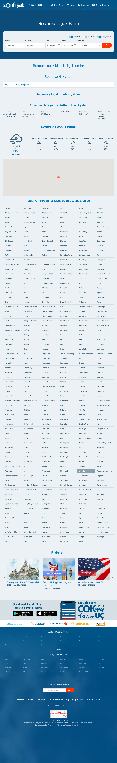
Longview (100, 391)
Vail (43, 293)
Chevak (99, 264)
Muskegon (9, 424)
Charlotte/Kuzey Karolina (50, 264)
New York (45, 429)
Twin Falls (100, 518)
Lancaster (45, 382)
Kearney (63, 368)
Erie (6, 302)
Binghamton (9, 241)
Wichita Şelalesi (102, 532)
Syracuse (63, 509)
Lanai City (27, 382)
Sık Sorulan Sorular (56, 700)
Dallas (7, 283)
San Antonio (83, 480)
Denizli (100, 664)
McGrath (63, 405)
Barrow (44, 523)
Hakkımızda (41, 700)
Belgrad (63, 637)
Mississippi (45, 279)
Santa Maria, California (13, 490)
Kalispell (81, 363)
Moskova (82, 641)
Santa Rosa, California (31, 490)
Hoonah (26, 344)
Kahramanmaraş (85, 672)
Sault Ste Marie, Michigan (87, 490)
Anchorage (83, 218)
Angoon (99, 218)
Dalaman (82, 664)
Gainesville (82, 316)
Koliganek (27, 377)
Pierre (44, 452)
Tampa (7, 513)
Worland (63, 537)
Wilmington (46, 537)
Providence (46, 462)
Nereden (8, 41)
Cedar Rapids (83, 260)
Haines (81, 330)
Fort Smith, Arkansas (104, 311)
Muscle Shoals (102, 419)
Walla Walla (46, 527)
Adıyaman (26, 660)
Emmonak (100, 297)
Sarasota (63, 490)
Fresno (26, 316)
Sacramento (83, 476)
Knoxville (100, 372)
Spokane (100, 499)
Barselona (45, 637)
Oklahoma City (47, 438)
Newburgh (82, 429)
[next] (111, 577)
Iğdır (24, 672)
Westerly (45, 532)
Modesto (82, 415)
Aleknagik (63, 213)
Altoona (26, 218)
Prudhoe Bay (65, 283)
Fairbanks (82, 302)
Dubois (99, 288)
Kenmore (82, 368)
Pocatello (8, 457)
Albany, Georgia (29, 213)
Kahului (8, 363)
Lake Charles (10, 382)
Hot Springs (46, 344)
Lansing (63, 382)
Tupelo (81, 518)
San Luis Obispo (66, 485)
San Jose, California (31, 485)
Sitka (43, 499)
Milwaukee (101, 410)
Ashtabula (9, 227)
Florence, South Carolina (87, 307)
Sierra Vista (28, 311)
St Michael (9, 509)
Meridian (27, 410)
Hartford (82, 335)
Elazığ (24, 668)
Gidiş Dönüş (104, 37)
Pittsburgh (82, 452)
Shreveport (64, 494)
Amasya (63, 660)
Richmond (64, 471)
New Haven (9, 429)
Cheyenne (9, 269)
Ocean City (27, 480)
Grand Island (83, 321)
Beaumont (9, 236)
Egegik (99, 293)
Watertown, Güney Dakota (13, 532)
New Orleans (28, 429)
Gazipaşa (82, 668)
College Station (47, 274)
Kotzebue (45, 377)
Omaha (62, 438)
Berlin (81, 637)
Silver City (100, 494)
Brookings (63, 250)
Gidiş (47, 41)
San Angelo (64, 480)
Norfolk (26, 433)
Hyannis (45, 349)
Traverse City (10, 518)
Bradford (82, 246)
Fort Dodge (101, 307)
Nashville (63, 424)
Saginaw (100, 476)
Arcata (62, 222)
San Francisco (10, 485)
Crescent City (102, 279)
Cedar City (64, 260)
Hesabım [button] (83, 4)
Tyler (7, 523)
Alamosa (100, 208)
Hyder (62, 349)
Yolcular (81, 41)
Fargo (99, 302)
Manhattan (64, 401)
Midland (63, 410)
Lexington (100, 387)
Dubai (100, 637)
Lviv (61, 641)
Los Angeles (28, 396)
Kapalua (100, 377)
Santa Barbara (102, 485)
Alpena (7, 218)
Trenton (26, 518)
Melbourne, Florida (103, 405)
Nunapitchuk (101, 433)
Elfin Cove (45, 297)
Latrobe (26, 387)
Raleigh (44, 466)
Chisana (63, 269)
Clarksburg (9, 274)
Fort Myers (82, 311)
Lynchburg (82, 396)
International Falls (11, 354)
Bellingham (64, 236)
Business (88, 37)
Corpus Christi (84, 279)
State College (28, 509)
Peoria (81, 448)
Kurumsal (20, 700)
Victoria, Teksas (102, 523)
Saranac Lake (47, 490)
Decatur (82, 283)
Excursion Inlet (65, 302)
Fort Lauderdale (47, 311)
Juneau (99, 358)
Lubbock (63, 396)
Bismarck (63, 241)
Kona (25, 363)
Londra (43, 641)
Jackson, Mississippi (86, 354)
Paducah (45, 443)
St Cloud (63, 504)
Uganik (44, 485)
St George (82, 504)
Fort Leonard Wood (67, 311)
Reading (82, 466)
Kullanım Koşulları (93, 700)
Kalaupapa (64, 363)
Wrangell (82, 537)
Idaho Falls (82, 349)
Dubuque (8, 293)
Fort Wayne (9, 316)
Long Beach (83, 391)
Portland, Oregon (66, 457)
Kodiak (7, 377)
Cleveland (27, 274)
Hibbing (44, 340)
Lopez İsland (9, 396)
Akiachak (45, 208)
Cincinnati (100, 269)
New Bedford (83, 424)
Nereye (28, 41)
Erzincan (44, 668)
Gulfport (26, 330)
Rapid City (64, 466)
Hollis (80, 340)
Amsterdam (7, 637)
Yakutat (26, 541)
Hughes (81, 344)
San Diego (100, 480)
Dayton (26, 283)
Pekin (5, 645)
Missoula (45, 415)
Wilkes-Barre (9, 537)
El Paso (26, 297)
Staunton (45, 509)
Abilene (8, 208)
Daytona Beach (47, 283)
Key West (8, 372)
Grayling (27, 325)
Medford (82, 405)
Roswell (44, 476)
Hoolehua (45, 368)
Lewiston (63, 387)
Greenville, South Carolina (105, 325)
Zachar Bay (64, 541)
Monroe (8, 419)
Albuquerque (46, 213)
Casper (44, 260)
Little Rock (64, 391)
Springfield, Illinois (11, 504)
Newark (81, 541)
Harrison (63, 335)
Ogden (26, 438)
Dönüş (64, 41)
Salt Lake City (47, 480)
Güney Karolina (84, 274)
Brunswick (100, 250)
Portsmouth (101, 457)
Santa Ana (82, 485)
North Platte (64, 433)
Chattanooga (83, 264)
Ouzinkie (8, 443)
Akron (62, 208)
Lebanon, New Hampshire (50, 387)
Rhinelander (46, 471)
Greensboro (83, 325)
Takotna (81, 509)
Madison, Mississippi (12, 401)
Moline (99, 415)
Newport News (102, 429)
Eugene (26, 302)
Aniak (7, 222)
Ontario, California (85, 438)
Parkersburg (9, 448)
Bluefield (8, 246)
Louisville (45, 396)
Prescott (8, 462)
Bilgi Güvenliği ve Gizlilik (74, 700)
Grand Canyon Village (49, 307)
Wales (26, 527)
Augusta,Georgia (103, 227)
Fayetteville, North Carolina (13, 307)
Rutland (63, 476)
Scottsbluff (9, 494)
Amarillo (45, 218)
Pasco (26, 448)
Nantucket (45, 424)
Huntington (101, 344)
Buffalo (7, 255)
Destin (81, 523)
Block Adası (83, 241)
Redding (100, 466)
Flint (61, 307)
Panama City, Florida (104, 443)
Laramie (82, 382)
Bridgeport (27, 250)
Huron (26, 349)
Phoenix (27, 452)
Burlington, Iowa (84, 255)
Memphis (8, 410)
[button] (58, 177)
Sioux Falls (27, 499)
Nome (7, 433)
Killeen (7, 311)
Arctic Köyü (83, 222)
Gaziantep (64, 668)
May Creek (27, 405)
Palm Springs (65, 443)
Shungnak (82, 494)
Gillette (7, 321)
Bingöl (24, 664)
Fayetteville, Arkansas (32, 307)
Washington (64, 527)
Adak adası (27, 208)
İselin (62, 429)
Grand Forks (64, 321)
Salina (7, 480)
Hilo (61, 340)
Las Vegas (9, 387)
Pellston (45, 448)
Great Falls (46, 325)
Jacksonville (9, 358)
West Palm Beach (30, 532)
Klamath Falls (83, 372)
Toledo (99, 513)
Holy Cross (101, 340)
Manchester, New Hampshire (50, 401)
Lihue (26, 391)
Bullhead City (28, 255)
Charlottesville (65, 264)
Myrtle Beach (28, 424)
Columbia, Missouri (103, 274)
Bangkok (25, 637)
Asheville (100, 222)
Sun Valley (64, 330)
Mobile (62, 415)
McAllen (45, 405)
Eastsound (64, 293)
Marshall (82, 401)
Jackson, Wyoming (67, 354)
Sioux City (8, 499)
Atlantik (63, 227)
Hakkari (6, 672)
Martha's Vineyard (103, 401)
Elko (61, 297)
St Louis (100, 504)
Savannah (100, 490)
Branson (8, 250)
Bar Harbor (64, 232)
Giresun (101, 668)
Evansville (45, 302)
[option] (23, 577)
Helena (26, 340)
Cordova (63, 279)
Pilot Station (64, 452)
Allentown (100, 213)
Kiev (23, 641)
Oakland (8, 438)
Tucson (44, 518)
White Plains (64, 532)
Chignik (44, 269)
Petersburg (101, 448)
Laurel (99, 335)
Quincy (26, 466)
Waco (7, 527)
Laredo (99, 382)
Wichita (81, 532)
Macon (99, 396)
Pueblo (81, 462)
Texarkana (64, 513)
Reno (25, 471)
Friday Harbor (47, 316)
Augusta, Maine (10, 232)
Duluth (26, 293)
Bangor (44, 232)
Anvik (44, 222)
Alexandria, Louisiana (86, 213)
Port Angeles (28, 457)
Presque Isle (28, 462)
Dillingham (45, 288)
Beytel (81, 236)
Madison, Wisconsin (30, 401)
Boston (44, 246)
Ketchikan (100, 368)
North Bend (46, 433)
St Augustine (46, 504)
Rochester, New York (104, 471)
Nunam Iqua (83, 433)
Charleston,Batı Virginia (32, 264)
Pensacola (64, 448)
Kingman (45, 372)
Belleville (45, 236)
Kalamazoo (46, 363)
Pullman (100, 462)
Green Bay (64, 325)
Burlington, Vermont (67, 255)
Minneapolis (9, 415)
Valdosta (63, 523)
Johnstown (46, 358)
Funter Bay (64, 316)
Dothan (81, 288)
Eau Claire (82, 293)
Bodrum (44, 664)
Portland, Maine (84, 457)
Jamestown (28, 358)
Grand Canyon (47, 321)
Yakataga (100, 537)
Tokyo (43, 645)
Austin (26, 232)
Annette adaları (29, 222)
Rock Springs (28, 476)
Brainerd (100, 246)
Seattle (26, 494)
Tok (80, 513)
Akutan (81, 208)
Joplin (81, 358)
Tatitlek (26, 513)
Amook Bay (64, 218)
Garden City (101, 316)
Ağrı (42, 660)
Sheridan (45, 494)
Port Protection (47, 457)
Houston (63, 344)
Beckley (26, 236)
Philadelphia (9, 452)
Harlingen (27, 335)
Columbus (8, 279)
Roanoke (82, 471)
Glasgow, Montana (30, 321)
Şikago (26, 269)
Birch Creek (28, 241)
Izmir (62, 672)
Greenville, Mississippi (13, 330)
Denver (99, 283)
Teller (44, 513)
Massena (8, 405)
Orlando (99, 438)
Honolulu (8, 344)
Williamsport (28, 537)
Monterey (27, 419)
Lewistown (82, 387)
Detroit (26, 288)
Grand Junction (102, 321)
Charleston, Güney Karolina (13, 264)
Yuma (44, 541)
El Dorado (8, 297)
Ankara (81, 660)
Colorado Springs (66, 274)
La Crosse (63, 377)
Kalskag (99, 363)
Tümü (59, 649)
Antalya (101, 660)
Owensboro (28, 443)
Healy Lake (9, 340)
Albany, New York (11, 213)
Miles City (82, 410)
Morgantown (64, 419)
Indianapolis (101, 349)
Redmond (8, 471)
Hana (99, 330)
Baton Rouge (83, 232)
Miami (44, 410)
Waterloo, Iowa (84, 527)
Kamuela (8, 368)
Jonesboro (64, 358)
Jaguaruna (46, 354)
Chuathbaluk (83, 269)
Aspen (26, 227)
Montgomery (46, 419)
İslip (25, 354)
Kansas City (28, 368)
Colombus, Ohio (29, 279)
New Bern (100, 424)
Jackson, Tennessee (104, 354)
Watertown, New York (104, 527)
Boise (26, 246)
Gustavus (45, 330)
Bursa (62, 664)
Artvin (5, 664)
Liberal (7, 391)
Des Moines (9, 288)
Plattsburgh (101, 452)
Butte (99, 255)
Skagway (63, 499)
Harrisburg (45, 335)
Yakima (7, 541)
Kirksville (63, 372)
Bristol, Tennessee (48, 250)
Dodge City (64, 288)
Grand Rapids (10, 325)
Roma (24, 645)
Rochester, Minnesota (13, 476)
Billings (99, 236)
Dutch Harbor (28, 523)
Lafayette (82, 377)
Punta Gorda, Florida (12, 466)
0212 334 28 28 (35, 5)
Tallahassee (101, 509)
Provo (62, 462)
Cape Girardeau (10, 260)
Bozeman (63, 246)
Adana (5, 660)
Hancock (8, 335)
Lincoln (44, 391)
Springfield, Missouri (31, 504)
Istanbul (44, 672)
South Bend (83, 499)
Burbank (45, 255)
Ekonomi (74, 37)
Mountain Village (84, 419)
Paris (100, 641)
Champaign (101, 260)
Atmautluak (83, 227)
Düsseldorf (7, 641)
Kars (99, 672)
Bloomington (101, 241)
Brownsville (83, 250)
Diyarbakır (7, 668)
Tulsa (62, 518)
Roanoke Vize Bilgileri (17, 84)
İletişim (30, 700)
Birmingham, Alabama (50, 241)
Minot (26, 415)
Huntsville (8, 349)
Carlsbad (27, 260)
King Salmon (28, 372)
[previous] (6, 577)
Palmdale (82, 443)
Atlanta (44, 227)
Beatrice (100, 232)
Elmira (81, 297)
